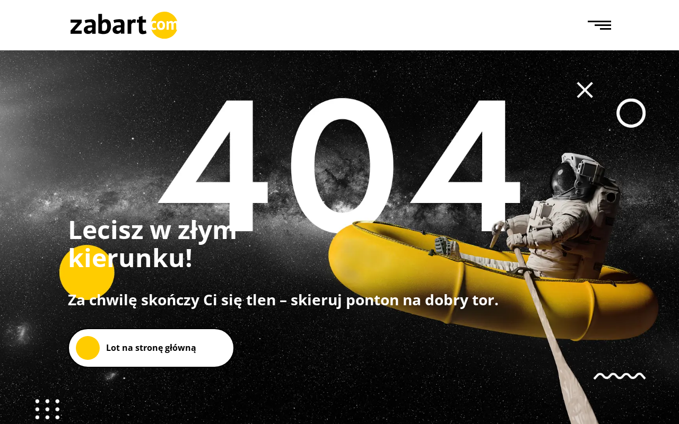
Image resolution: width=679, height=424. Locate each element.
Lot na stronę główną (151, 348)
